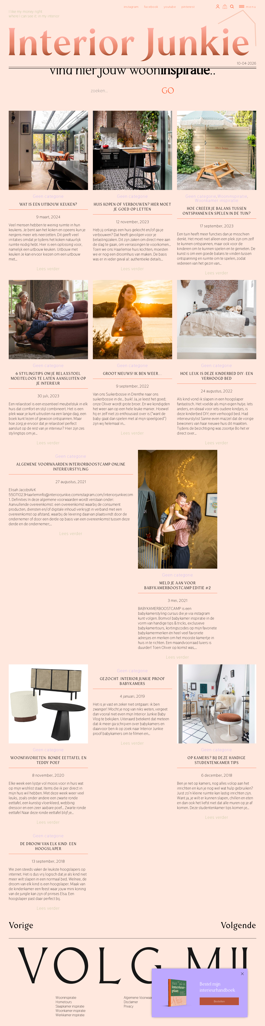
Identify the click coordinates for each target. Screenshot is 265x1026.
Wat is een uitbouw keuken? (48, 204)
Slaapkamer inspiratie (70, 1006)
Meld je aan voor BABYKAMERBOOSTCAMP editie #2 (177, 585)
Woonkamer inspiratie (217, 200)
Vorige (21, 925)
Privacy (128, 1006)
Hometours (64, 1002)
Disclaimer (131, 1002)
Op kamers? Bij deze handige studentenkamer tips (216, 760)
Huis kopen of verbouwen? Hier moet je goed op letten (132, 207)
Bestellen (219, 1001)
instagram (131, 7)
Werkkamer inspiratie (70, 1015)
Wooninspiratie (232, 196)
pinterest (188, 7)
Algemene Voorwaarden (141, 997)
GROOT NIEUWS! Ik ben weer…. (132, 373)
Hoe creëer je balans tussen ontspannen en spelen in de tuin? (217, 211)
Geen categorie (48, 196)
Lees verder (48, 268)
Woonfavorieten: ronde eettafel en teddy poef (48, 760)
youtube (170, 7)
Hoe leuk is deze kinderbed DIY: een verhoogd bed (216, 376)
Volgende (238, 925)
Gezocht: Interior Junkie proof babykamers (132, 681)
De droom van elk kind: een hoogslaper (48, 846)
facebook (151, 7)
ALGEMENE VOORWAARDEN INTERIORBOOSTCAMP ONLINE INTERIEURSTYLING (71, 466)
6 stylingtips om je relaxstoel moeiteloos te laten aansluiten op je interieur (48, 378)
